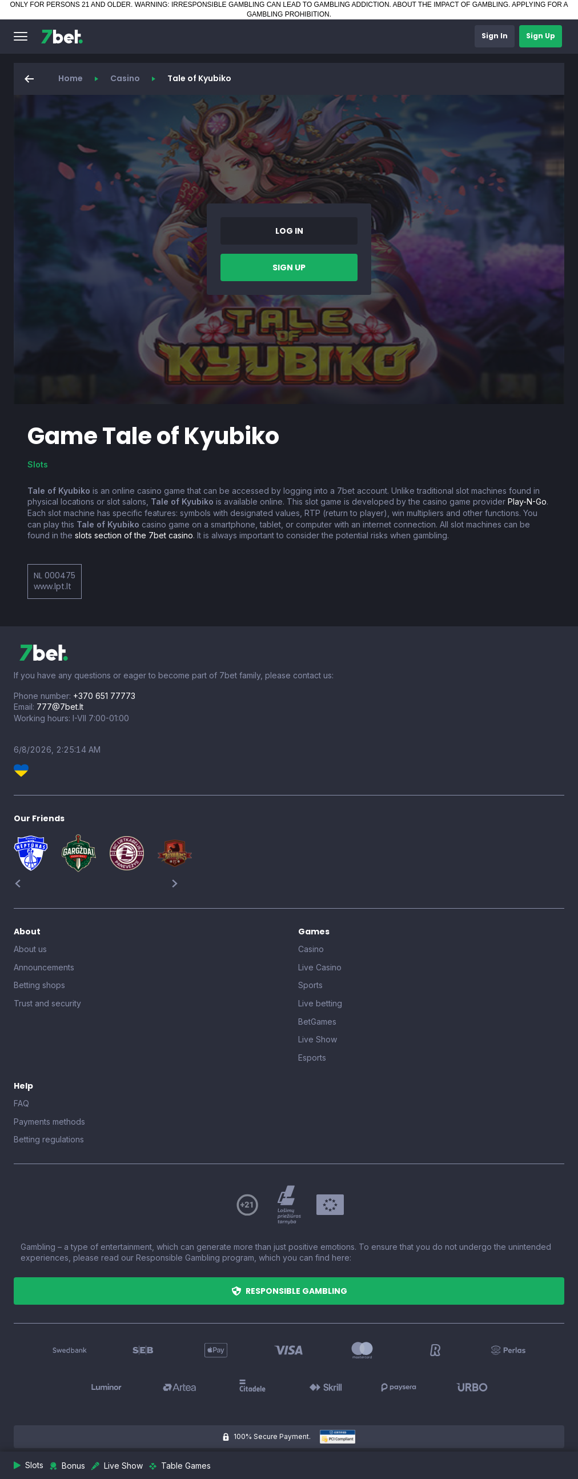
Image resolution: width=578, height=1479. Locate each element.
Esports (312, 1057)
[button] (20, 36)
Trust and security (47, 1003)
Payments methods (49, 1121)
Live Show (317, 1039)
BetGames (317, 1021)
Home (70, 78)
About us (30, 949)
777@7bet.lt (60, 706)
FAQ (21, 1103)
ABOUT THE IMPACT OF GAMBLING (450, 5)
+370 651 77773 (104, 696)
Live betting (320, 1003)
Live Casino (320, 967)
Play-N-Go (527, 501)
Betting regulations (49, 1139)
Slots (37, 464)
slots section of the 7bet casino (134, 535)
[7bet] (62, 36)
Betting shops (39, 985)
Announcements (44, 967)
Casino (125, 78)
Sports (310, 985)
